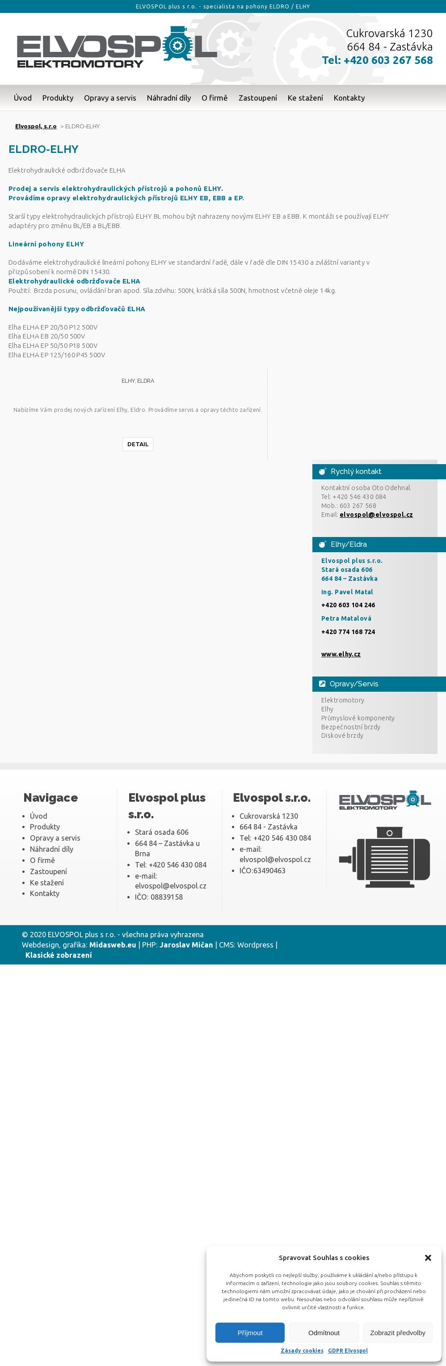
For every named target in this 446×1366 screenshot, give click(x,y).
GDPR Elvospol (348, 1350)
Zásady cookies (302, 1350)
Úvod (23, 97)
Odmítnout (324, 1332)
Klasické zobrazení (58, 955)
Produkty (57, 97)
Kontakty (349, 97)
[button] (428, 1257)
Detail (137, 444)
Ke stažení (305, 97)
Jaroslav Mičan (186, 945)
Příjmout (250, 1332)
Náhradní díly (169, 97)
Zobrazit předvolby (397, 1332)
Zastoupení (258, 97)
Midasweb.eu (112, 945)
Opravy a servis (110, 97)
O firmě (215, 97)
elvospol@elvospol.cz (376, 514)
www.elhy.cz (341, 654)
